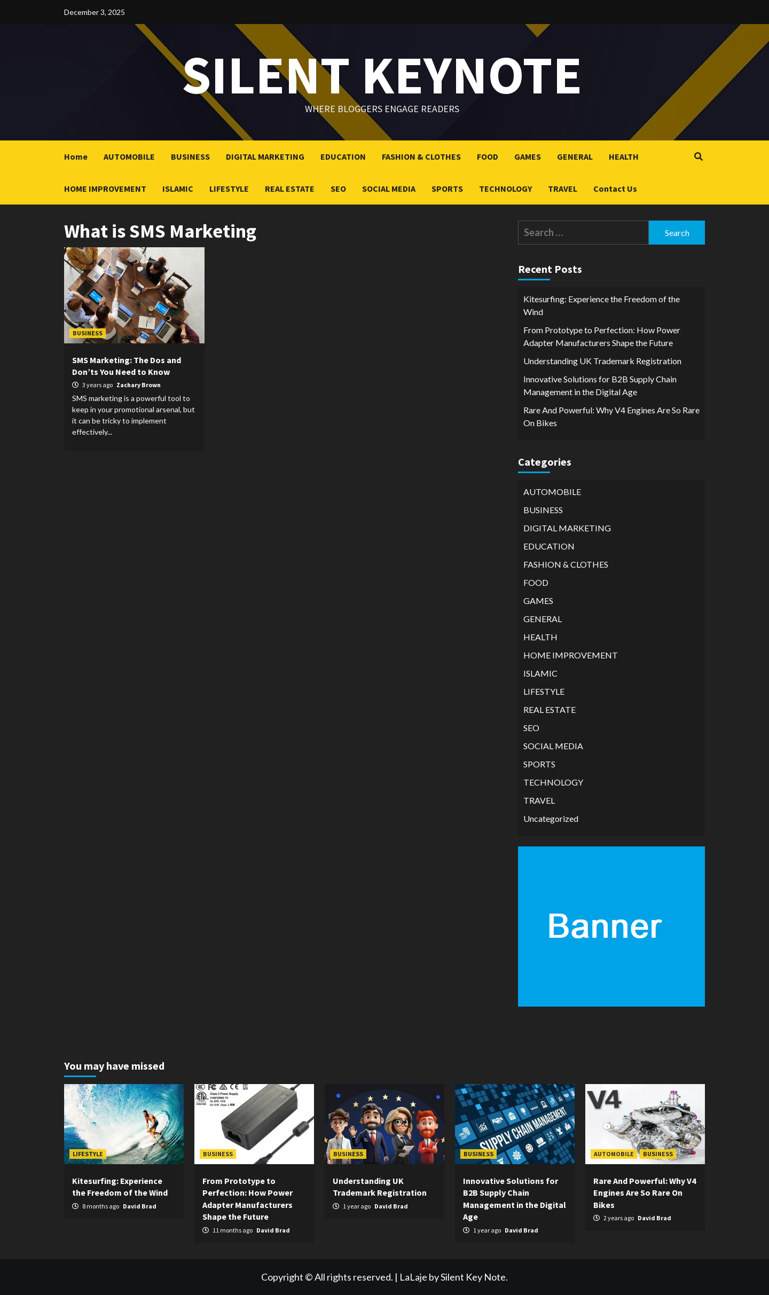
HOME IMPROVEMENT (105, 188)
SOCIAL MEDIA (388, 188)
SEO (338, 188)
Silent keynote (382, 74)
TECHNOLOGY (505, 188)
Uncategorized (550, 818)
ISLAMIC (177, 188)
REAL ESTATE (290, 188)
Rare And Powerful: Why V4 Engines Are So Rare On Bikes (611, 416)
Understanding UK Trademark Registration (602, 361)
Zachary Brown (138, 385)
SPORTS (447, 188)
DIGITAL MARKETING (265, 156)
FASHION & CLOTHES (421, 156)
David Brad (139, 1206)
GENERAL (575, 156)
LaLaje (413, 1277)
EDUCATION (343, 156)
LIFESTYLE (229, 188)
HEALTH (624, 156)
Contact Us (615, 188)
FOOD (487, 156)
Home (76, 156)
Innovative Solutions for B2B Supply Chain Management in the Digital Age (600, 385)
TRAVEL (562, 188)
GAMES (527, 156)
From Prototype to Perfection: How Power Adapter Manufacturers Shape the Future (601, 336)
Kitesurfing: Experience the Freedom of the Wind (601, 305)
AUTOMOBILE (129, 156)
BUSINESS (190, 156)
